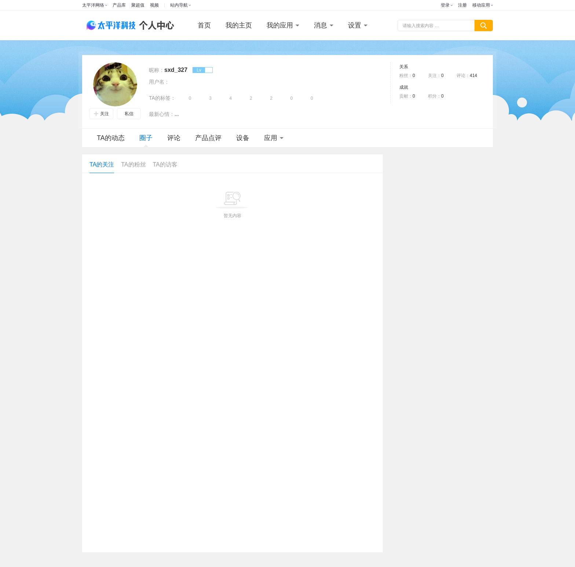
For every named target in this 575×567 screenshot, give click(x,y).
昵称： (156, 70)
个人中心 (154, 25)
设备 (242, 138)
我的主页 (239, 25)
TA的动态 (111, 138)
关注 (101, 113)
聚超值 (137, 5)
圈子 (146, 140)
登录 (445, 5)
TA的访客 (165, 164)
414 (473, 75)
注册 (462, 5)
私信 (129, 113)
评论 (173, 138)
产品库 (119, 5)
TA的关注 (101, 164)
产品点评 (208, 138)
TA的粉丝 (133, 164)
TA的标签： (162, 98)
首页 (204, 25)
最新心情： (162, 114)
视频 (154, 5)
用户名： (159, 82)
